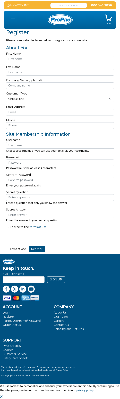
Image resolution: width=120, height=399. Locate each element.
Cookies (8, 350)
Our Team (61, 316)
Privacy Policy (12, 345)
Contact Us (61, 325)
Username (13, 140)
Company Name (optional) (24, 80)
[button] (13, 19)
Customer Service (15, 354)
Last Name (13, 67)
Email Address (16, 106)
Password (12, 157)
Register (8, 316)
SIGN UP (56, 279)
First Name (13, 53)
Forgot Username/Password (22, 320)
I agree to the (19, 227)
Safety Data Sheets (15, 358)
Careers (59, 320)
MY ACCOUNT (18, 5)
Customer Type (16, 93)
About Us (60, 312)
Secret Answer (16, 209)
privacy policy (84, 390)
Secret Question (17, 192)
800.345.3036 (101, 5)
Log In (7, 312)
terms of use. (38, 227)
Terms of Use (17, 249)
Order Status (12, 325)
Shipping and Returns (69, 329)
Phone (10, 120)
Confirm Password (18, 174)
